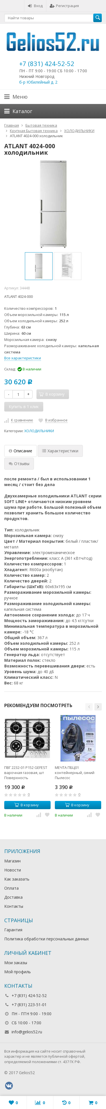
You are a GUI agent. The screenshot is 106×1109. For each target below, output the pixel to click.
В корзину (26, 804)
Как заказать (16, 879)
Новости (12, 870)
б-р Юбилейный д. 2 (38, 82)
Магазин (12, 861)
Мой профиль (17, 971)
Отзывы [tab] (19, 463)
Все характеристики (22, 358)
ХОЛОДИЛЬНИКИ (39, 431)
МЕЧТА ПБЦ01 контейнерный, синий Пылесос (74, 772)
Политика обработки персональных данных (46, 939)
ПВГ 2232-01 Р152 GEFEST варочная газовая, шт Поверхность (25, 772)
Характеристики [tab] (60, 450)
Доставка (13, 897)
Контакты (13, 906)
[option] (38, 266)
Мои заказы (15, 962)
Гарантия (13, 929)
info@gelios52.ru (27, 1031)
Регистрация (64, 5)
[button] (89, 707)
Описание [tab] (20, 450)
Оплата (11, 888)
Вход (35, 5)
